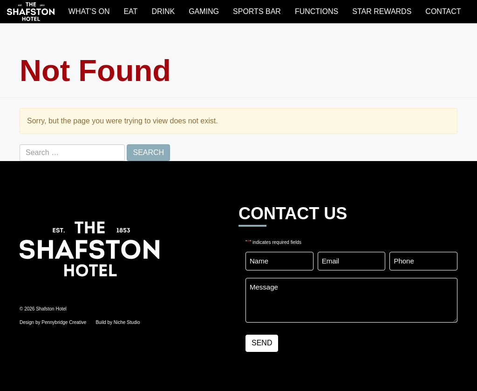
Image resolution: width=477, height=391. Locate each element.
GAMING (204, 11)
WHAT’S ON (89, 11)
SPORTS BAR (257, 11)
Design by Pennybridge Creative (53, 322)
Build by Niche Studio (117, 322)
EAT (130, 11)
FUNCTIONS (316, 11)
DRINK (163, 11)
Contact (443, 11)
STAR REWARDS (381, 11)
